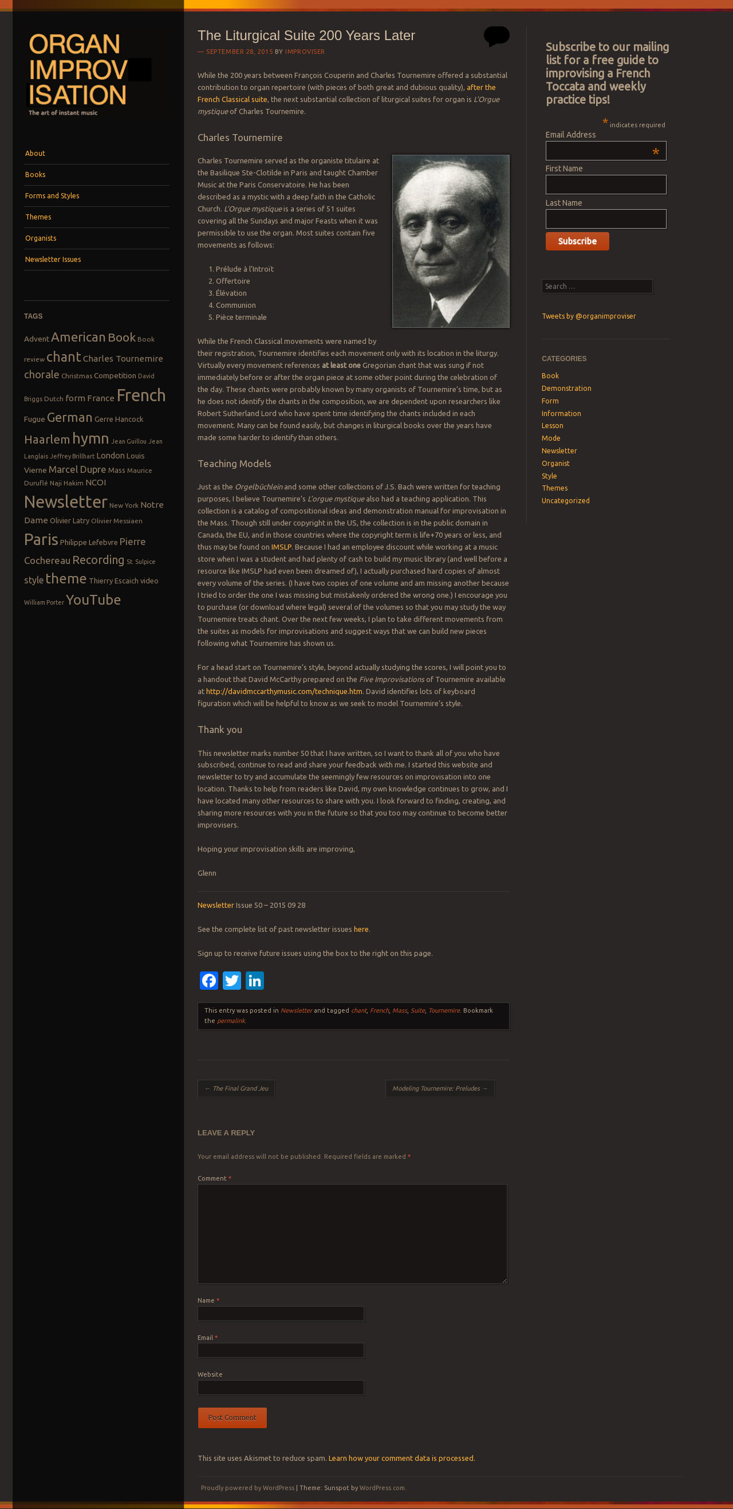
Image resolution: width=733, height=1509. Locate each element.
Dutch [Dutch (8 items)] (54, 398)
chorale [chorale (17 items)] (42, 375)
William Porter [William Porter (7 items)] (44, 602)
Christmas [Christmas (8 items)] (76, 375)
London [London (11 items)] (110, 455)
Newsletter (216, 905)
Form (550, 401)
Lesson (552, 425)
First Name (564, 168)
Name (208, 1300)
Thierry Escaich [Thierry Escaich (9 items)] (114, 581)
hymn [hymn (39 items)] (90, 438)
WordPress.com (382, 1487)
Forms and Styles (52, 195)
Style (549, 476)
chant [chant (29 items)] (63, 356)
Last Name (564, 202)
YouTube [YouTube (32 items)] (93, 599)
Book (550, 375)
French (379, 1010)
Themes (38, 217)
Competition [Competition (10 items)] (115, 375)
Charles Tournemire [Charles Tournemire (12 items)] (123, 358)
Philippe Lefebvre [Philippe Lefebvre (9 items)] (89, 542)
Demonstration (567, 388)
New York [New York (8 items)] (124, 505)
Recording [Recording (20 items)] (98, 559)
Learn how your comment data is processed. (402, 1458)
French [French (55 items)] (141, 395)
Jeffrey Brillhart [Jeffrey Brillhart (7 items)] (72, 456)
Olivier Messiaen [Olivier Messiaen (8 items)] (117, 520)
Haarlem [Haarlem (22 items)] (47, 439)
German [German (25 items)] (70, 417)
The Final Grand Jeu (236, 1088)
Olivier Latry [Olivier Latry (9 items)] (69, 520)
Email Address (603, 134)
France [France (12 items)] (101, 398)
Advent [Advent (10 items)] (36, 338)
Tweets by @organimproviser (589, 316)
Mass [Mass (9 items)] (116, 470)
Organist (556, 463)
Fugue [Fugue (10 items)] (34, 419)
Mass (399, 1010)
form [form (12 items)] (75, 398)
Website (210, 1374)
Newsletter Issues (53, 259)
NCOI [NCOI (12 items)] (95, 482)
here (361, 929)
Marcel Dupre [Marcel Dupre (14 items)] (78, 469)
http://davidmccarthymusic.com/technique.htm (284, 691)
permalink (231, 1020)
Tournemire (444, 1010)
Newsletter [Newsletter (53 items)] (66, 501)
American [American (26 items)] (78, 337)
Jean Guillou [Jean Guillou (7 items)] (129, 441)
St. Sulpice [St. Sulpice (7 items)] (141, 561)
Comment (214, 1178)
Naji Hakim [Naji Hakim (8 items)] (67, 483)
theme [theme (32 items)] (66, 578)
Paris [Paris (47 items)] (41, 539)
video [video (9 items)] (149, 581)
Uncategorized (566, 500)
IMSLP (281, 547)
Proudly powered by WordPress (247, 1487)
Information (561, 413)
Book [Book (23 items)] (122, 337)
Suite (418, 1010)
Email (208, 1337)
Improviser (305, 51)
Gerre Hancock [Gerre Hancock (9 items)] (119, 419)
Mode (551, 438)
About (35, 153)
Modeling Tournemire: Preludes (440, 1088)
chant (358, 1010)
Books (35, 174)
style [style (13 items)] (34, 580)
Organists (40, 238)
